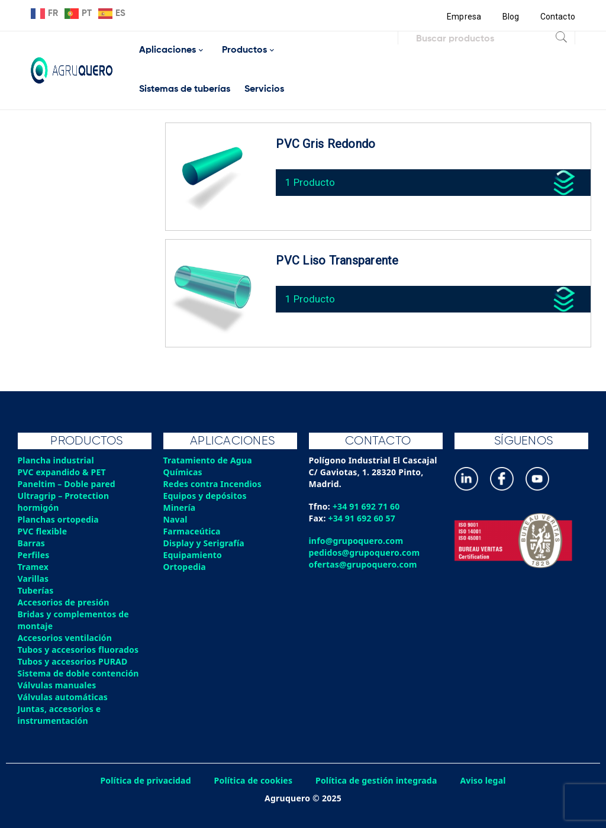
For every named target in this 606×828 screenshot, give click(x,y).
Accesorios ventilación (65, 637)
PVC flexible (43, 531)
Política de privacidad (145, 780)
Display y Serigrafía (204, 543)
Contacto (557, 16)
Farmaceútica (192, 531)
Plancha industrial (56, 460)
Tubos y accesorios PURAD (73, 661)
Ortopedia (185, 566)
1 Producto (311, 181)
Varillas (33, 578)
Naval (175, 519)
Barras (32, 543)
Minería (179, 507)
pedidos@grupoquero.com (365, 552)
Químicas (183, 472)
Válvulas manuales (57, 685)
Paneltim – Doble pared (67, 483)
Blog (510, 16)
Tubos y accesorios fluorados (79, 649)
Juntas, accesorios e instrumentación (60, 714)
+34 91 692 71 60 (367, 506)
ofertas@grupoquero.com (363, 564)
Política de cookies (252, 780)
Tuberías (36, 590)
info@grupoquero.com (356, 540)
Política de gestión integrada (377, 780)
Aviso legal (485, 780)
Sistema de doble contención (79, 673)
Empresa (463, 16)
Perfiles (34, 554)
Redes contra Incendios (213, 483)
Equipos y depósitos (205, 495)
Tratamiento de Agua (208, 460)
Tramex (33, 566)
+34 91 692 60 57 (362, 518)
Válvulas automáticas (63, 697)
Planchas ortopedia (59, 519)
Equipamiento (193, 554)
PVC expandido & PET (62, 472)
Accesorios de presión (64, 602)
